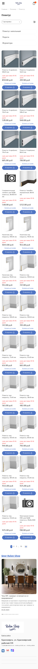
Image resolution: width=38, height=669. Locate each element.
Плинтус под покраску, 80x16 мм (27, 436)
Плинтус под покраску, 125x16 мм (27, 477)
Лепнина (13, 9)
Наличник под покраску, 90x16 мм (27, 236)
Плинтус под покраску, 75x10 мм (9, 396)
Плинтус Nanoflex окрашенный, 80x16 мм (27, 192)
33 (21, 546)
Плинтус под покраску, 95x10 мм (27, 356)
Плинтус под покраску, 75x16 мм (9, 356)
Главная (4, 9)
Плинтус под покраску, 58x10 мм (27, 396)
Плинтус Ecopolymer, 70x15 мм (9, 111)
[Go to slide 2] (3, 614)
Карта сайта (6, 635)
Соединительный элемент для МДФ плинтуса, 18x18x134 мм (9, 193)
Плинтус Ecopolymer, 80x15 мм (27, 151)
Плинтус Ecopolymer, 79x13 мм (9, 151)
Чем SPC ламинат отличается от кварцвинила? (15, 597)
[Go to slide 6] (9, 614)
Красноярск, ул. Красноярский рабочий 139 (16, 641)
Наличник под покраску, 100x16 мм (9, 236)
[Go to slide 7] (10, 614)
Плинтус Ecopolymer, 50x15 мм (27, 71)
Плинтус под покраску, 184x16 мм (9, 477)
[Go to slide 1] (2, 614)
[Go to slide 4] (6, 614)
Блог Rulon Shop (11, 555)
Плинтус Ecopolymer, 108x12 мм (27, 111)
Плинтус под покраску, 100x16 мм (27, 276)
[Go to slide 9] (13, 614)
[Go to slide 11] (16, 614)
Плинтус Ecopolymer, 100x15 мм (9, 71)
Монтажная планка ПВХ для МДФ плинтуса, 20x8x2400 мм (27, 519)
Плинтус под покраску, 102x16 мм (9, 436)
